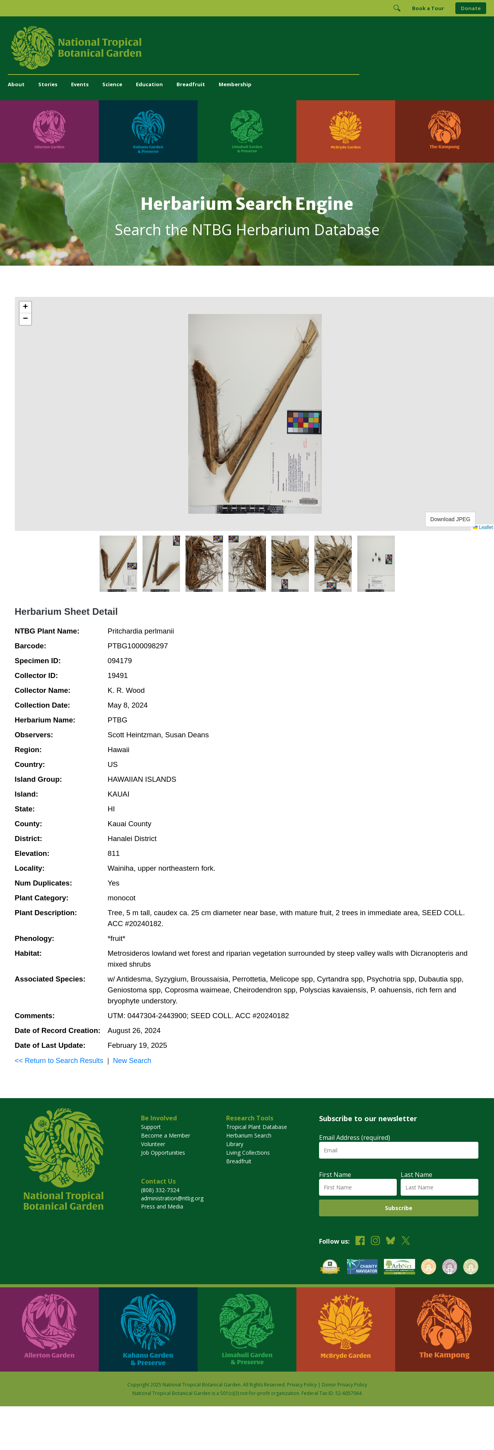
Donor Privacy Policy (344, 1384)
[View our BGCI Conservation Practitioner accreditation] (449, 1267)
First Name (335, 1174)
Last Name (416, 1174)
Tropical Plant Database (256, 1127)
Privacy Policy (302, 1384)
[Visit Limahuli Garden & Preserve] (247, 131)
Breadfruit (191, 84)
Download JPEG (450, 519)
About (16, 84)
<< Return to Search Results (59, 1061)
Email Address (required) (354, 1137)
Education (149, 84)
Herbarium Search (248, 1135)
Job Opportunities (163, 1152)
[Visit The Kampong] (444, 131)
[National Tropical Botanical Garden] (247, 47)
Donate (471, 8)
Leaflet (483, 527)
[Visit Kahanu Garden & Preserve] (148, 131)
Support (151, 1127)
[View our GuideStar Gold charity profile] (330, 1267)
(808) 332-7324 (160, 1190)
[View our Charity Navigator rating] (362, 1267)
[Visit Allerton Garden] (49, 131)
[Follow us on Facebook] (360, 1241)
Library (234, 1144)
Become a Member (165, 1135)
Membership (235, 84)
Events (80, 84)
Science (112, 84)
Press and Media (162, 1206)
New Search (132, 1061)
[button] (25, 307)
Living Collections (248, 1152)
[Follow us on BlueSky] (390, 1241)
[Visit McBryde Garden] (345, 131)
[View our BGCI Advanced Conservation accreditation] (470, 1267)
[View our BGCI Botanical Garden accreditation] (428, 1267)
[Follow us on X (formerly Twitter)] (405, 1241)
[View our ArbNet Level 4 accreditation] (399, 1267)
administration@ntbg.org (172, 1198)
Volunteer (153, 1144)
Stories (47, 84)
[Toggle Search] (397, 8)
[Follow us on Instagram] (375, 1241)
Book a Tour (428, 8)
